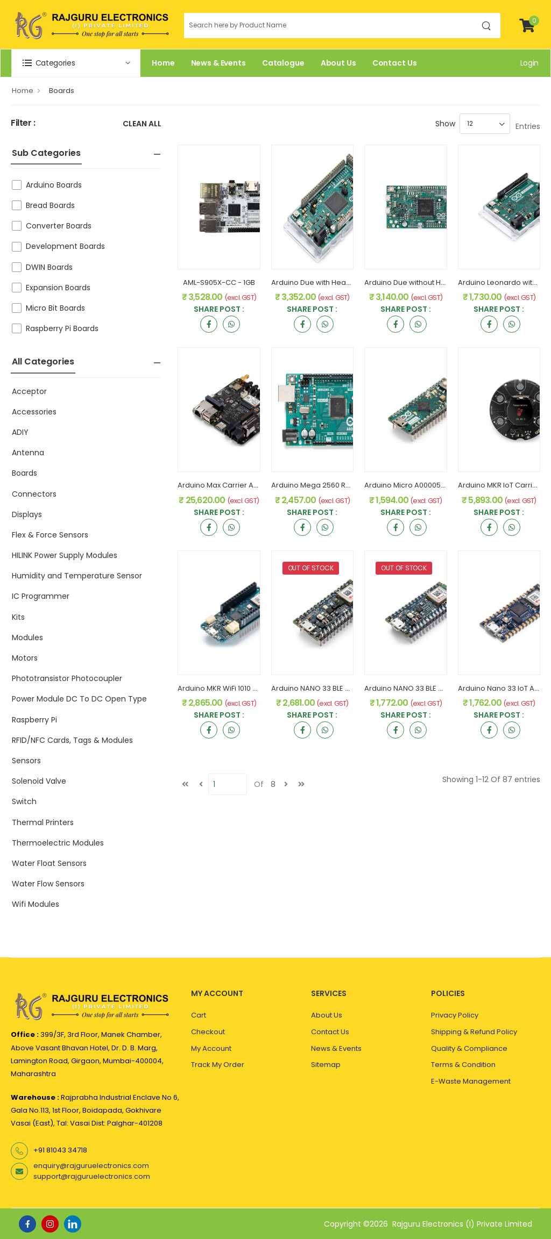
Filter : (23, 123)
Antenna (28, 452)
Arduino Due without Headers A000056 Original (446, 282)
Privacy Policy (454, 1015)
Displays (27, 514)
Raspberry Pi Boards (62, 328)
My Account (211, 1048)
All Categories (43, 361)
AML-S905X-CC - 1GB (219, 282)
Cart (198, 1015)
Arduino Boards (54, 185)
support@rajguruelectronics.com (91, 1176)
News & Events (218, 63)
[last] (301, 784)
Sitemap (326, 1064)
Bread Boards (50, 205)
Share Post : (219, 309)
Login (529, 63)
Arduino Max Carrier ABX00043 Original (245, 485)
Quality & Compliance (469, 1048)
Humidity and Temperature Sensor (77, 575)
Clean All (142, 124)
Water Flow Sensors (48, 883)
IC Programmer (40, 596)
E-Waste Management (471, 1081)
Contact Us (394, 63)
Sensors (26, 760)
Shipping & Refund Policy (474, 1032)
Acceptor (29, 391)
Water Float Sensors (49, 863)
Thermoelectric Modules (58, 842)
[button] (75, 63)
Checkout (208, 1032)
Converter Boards (58, 225)
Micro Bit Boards (55, 308)
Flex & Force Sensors (50, 534)
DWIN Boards (49, 267)
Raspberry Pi (34, 719)
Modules (27, 637)
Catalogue (283, 63)
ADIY (20, 432)
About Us (338, 63)
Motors (25, 658)
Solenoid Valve (39, 781)
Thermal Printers (43, 822)
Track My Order (217, 1064)
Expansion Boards (58, 287)
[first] (185, 784)
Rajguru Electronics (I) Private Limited (462, 1224)
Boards (61, 90)
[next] (286, 784)
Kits (18, 617)
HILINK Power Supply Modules (64, 555)
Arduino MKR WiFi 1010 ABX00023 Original (247, 688)
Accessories (34, 411)
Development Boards (65, 246)
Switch (24, 801)
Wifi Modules (35, 904)
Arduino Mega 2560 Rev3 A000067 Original (345, 485)
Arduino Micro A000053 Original (419, 485)
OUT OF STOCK (311, 567)
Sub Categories (46, 153)
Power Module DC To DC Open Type (79, 698)
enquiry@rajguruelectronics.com (91, 1166)
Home (163, 63)
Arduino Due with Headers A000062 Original (347, 282)
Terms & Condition (463, 1064)
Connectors (34, 494)
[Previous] (201, 784)
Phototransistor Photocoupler (67, 678)
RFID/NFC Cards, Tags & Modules (72, 740)
